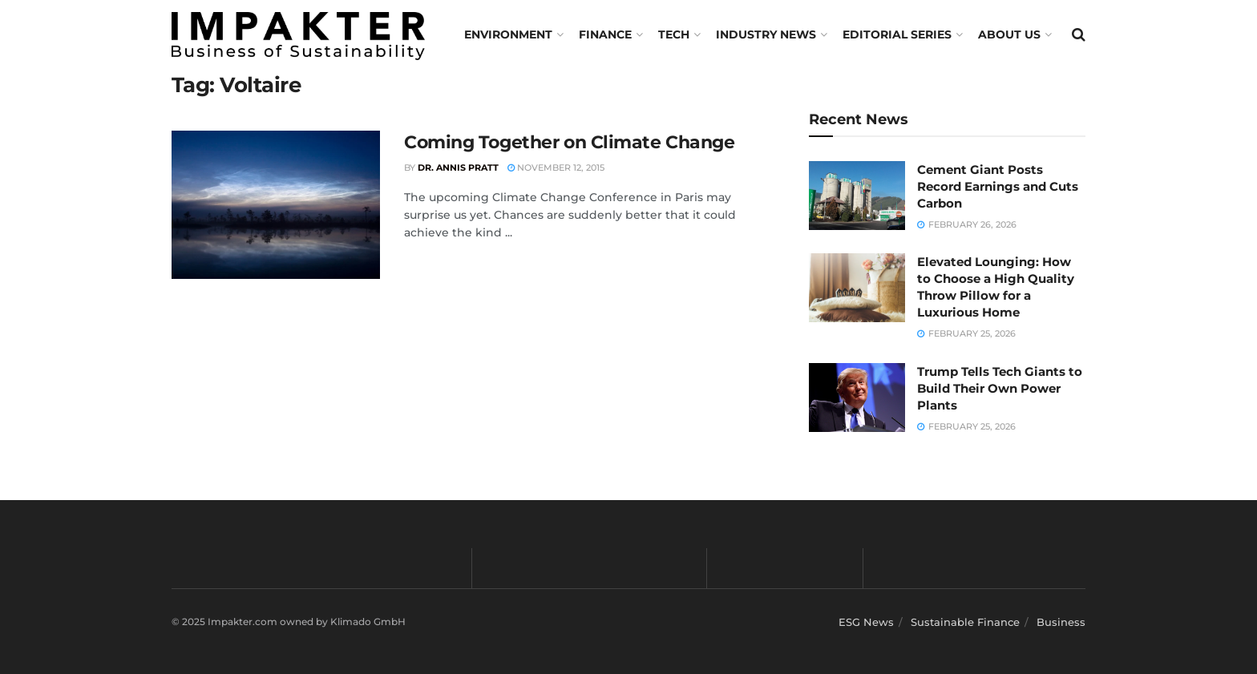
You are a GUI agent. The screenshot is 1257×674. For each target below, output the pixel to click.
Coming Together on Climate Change (569, 142)
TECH (673, 34)
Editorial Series (897, 34)
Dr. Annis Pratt (458, 167)
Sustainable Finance (965, 621)
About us (1009, 34)
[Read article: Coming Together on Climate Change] (276, 205)
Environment (508, 34)
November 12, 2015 (555, 167)
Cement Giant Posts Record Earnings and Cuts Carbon (997, 186)
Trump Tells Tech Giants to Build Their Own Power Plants (999, 388)
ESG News (866, 621)
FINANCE (605, 34)
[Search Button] (1078, 34)
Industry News (766, 34)
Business (1061, 621)
